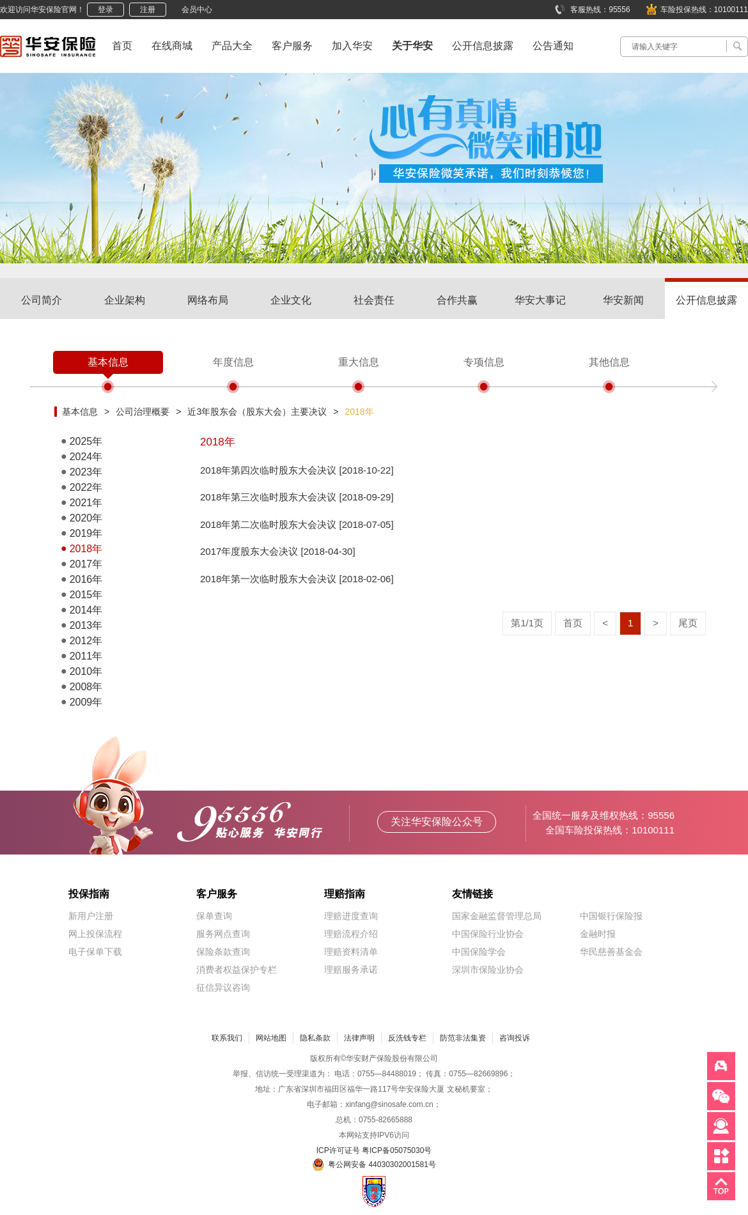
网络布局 (207, 300)
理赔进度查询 (351, 916)
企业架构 (124, 300)
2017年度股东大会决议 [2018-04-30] (277, 551)
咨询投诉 (514, 1037)
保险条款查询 (223, 952)
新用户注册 (90, 916)
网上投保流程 (95, 934)
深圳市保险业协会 (488, 969)
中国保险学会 (479, 952)
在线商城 (172, 45)
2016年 (86, 579)
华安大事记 (540, 300)
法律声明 (359, 1037)
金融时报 (598, 934)
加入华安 (352, 45)
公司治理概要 (142, 411)
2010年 (86, 671)
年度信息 (233, 362)
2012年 (86, 640)
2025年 (86, 441)
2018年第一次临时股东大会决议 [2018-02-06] (297, 578)
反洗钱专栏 (407, 1037)
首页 (122, 45)
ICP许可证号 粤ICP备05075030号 (374, 1150)
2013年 (86, 625)
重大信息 (358, 362)
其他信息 (609, 362)
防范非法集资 (463, 1037)
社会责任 (374, 300)
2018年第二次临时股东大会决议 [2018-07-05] (297, 524)
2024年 (86, 456)
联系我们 (227, 1037)
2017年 (86, 564)
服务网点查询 (223, 934)
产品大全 (232, 45)
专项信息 (484, 362)
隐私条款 (315, 1037)
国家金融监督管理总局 (497, 916)
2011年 (86, 656)
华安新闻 (623, 300)
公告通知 (553, 45)
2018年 (359, 411)
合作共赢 (457, 300)
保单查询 (214, 916)
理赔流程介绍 (351, 934)
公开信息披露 (482, 45)
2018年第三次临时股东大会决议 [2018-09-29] (297, 496)
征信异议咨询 (223, 987)
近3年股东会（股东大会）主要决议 (257, 411)
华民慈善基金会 (611, 952)
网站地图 (271, 1037)
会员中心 (197, 9)
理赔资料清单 (351, 952)
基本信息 (108, 362)
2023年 (86, 472)
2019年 (86, 533)
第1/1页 (527, 622)
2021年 (86, 502)
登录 (105, 9)
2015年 (86, 594)
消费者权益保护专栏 (236, 969)
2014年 (86, 610)
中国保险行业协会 (488, 934)
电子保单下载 (95, 952)
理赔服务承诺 (351, 969)
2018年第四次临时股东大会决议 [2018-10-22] (297, 470)
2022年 (86, 487)
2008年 (86, 686)
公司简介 (41, 300)
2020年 (86, 518)
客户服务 (292, 45)
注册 (147, 9)
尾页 (687, 622)
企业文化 (290, 300)
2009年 (86, 702)
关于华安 (412, 45)
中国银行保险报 (611, 916)
